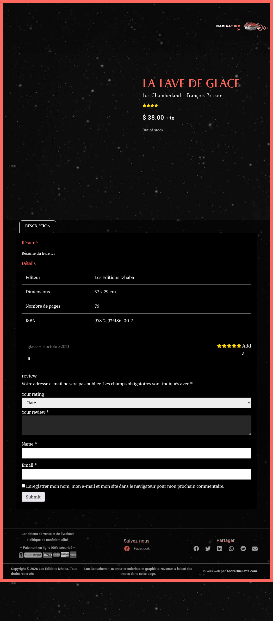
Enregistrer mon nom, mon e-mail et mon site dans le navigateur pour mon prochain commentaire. (125, 486)
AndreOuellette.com (242, 571)
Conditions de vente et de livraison (47, 534)
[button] (196, 549)
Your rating (33, 394)
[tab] (37, 226)
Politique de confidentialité (47, 540)
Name (29, 444)
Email (29, 465)
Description (38, 227)
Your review (35, 412)
